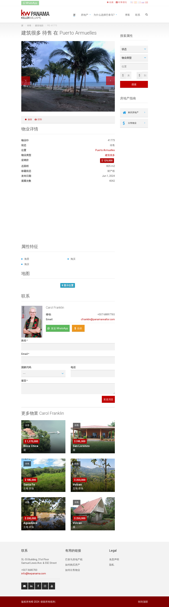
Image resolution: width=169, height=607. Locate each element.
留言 (24, 380)
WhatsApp (30, 3)
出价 (78, 328)
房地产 (84, 14)
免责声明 (114, 559)
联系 (137, 14)
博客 (127, 14)
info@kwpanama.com (33, 573)
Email (25, 353)
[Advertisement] (68, 213)
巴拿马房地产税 (73, 559)
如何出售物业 (72, 570)
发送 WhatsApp (57, 328)
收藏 (110, 2)
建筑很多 (110, 155)
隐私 (111, 564)
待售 (29, 25)
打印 (38, 119)
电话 (73, 367)
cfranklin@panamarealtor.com (98, 319)
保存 (28, 119)
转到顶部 (143, 601)
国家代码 (26, 367)
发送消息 (108, 399)
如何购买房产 (72, 564)
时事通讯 (121, 2)
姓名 (24, 340)
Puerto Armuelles (105, 150)
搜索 (134, 84)
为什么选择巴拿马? (104, 14)
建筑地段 (39, 25)
